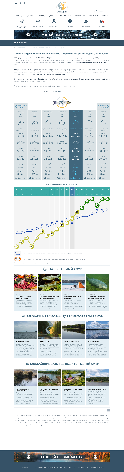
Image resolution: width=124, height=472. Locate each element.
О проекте (24, 467)
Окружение (80, 16)
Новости (93, 16)
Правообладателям (97, 467)
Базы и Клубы (65, 16)
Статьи (105, 16)
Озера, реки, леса (47, 16)
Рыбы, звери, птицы (25, 16)
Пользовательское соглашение (44, 467)
